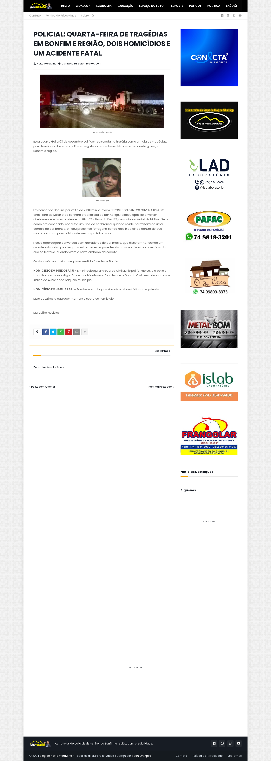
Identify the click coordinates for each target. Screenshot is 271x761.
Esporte (177, 6)
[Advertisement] (209, 584)
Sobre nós (88, 15)
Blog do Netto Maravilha (56, 756)
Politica (213, 6)
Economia (104, 6)
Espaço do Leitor (152, 6)
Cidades (82, 6)
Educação (125, 6)
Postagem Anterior (43, 387)
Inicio (65, 6)
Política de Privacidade (61, 15)
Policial (195, 6)
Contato (35, 15)
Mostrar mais (162, 350)
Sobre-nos (235, 756)
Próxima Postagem (161, 387)
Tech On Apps (141, 756)
